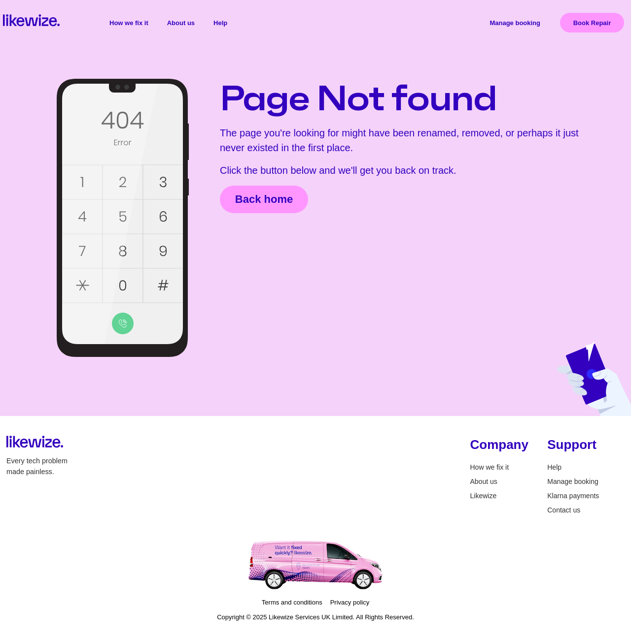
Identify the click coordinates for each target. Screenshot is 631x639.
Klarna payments (573, 496)
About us (181, 23)
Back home (264, 199)
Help (220, 23)
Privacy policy (349, 602)
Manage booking (515, 23)
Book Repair (592, 23)
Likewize (483, 496)
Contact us (563, 510)
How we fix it (128, 23)
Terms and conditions (292, 602)
